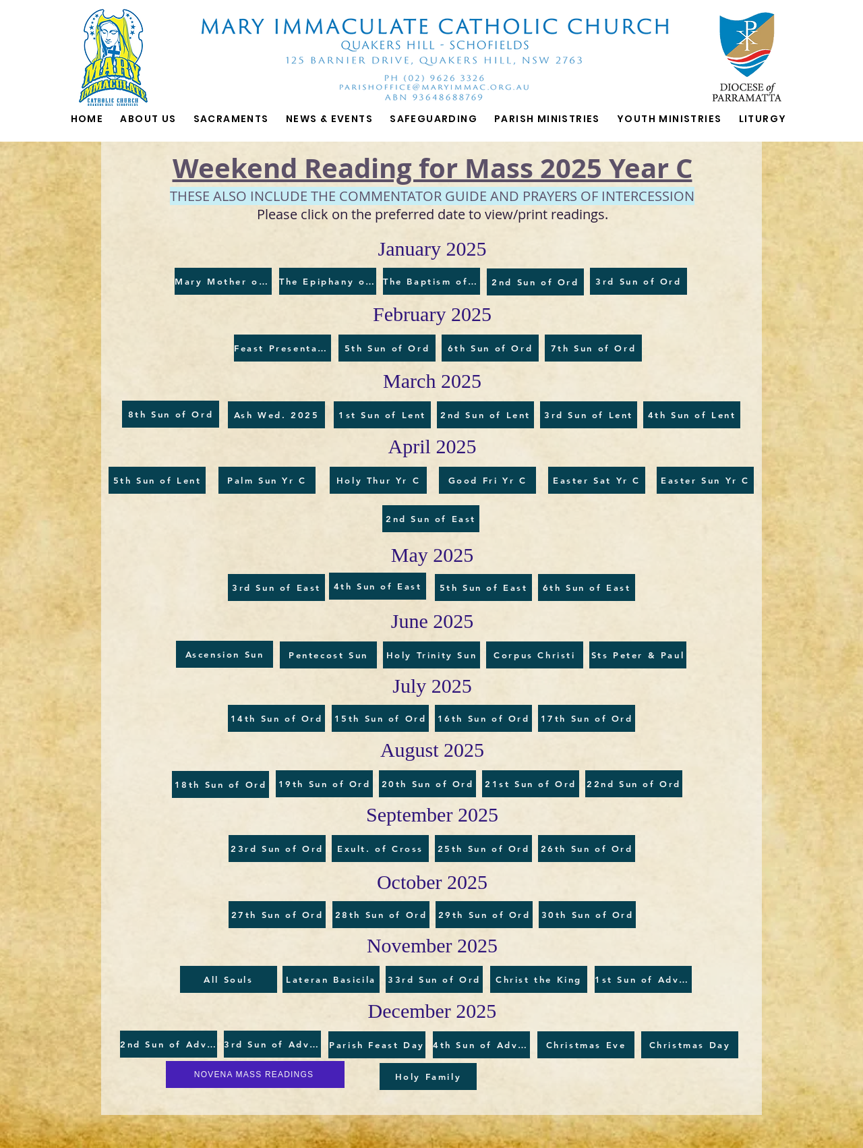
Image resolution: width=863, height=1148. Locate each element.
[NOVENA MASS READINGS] (255, 1074)
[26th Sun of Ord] (586, 848)
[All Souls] (228, 979)
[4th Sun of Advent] (481, 1044)
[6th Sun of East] (586, 587)
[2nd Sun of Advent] (168, 1044)
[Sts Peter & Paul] (637, 654)
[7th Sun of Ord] (593, 348)
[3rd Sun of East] (276, 587)
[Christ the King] (538, 979)
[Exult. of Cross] (380, 848)
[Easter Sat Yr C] (596, 480)
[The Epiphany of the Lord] (327, 281)
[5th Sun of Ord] (387, 348)
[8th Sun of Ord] (170, 414)
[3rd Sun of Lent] (588, 414)
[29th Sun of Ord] (484, 914)
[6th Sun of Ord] (490, 348)
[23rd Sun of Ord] (277, 848)
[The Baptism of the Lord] (431, 281)
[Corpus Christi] (534, 654)
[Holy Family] (428, 1076)
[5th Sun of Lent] (157, 480)
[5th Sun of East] (483, 587)
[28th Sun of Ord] (380, 914)
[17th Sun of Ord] (586, 718)
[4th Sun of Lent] (691, 414)
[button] (231, 119)
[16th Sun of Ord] (483, 718)
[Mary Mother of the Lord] (223, 281)
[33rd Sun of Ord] (434, 979)
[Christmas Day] (689, 1044)
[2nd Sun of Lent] (485, 414)
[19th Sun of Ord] (324, 783)
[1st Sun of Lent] (382, 414)
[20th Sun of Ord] (427, 783)
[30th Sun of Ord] (587, 914)
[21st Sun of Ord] (530, 783)
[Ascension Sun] (224, 654)
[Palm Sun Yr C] (267, 480)
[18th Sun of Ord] (220, 784)
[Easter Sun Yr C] (705, 480)
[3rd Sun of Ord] (638, 281)
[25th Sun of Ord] (483, 848)
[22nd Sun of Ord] (633, 783)
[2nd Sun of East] (430, 518)
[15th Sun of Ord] (380, 718)
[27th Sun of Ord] (277, 914)
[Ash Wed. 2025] (276, 414)
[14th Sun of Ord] (276, 718)
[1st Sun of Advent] (643, 979)
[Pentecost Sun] (328, 654)
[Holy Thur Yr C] (378, 480)
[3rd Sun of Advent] (272, 1044)
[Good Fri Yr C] (487, 480)
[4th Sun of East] (377, 586)
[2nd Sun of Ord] (535, 281)
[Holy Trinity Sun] (431, 654)
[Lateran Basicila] (331, 979)
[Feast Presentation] (282, 348)
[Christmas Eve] (585, 1044)
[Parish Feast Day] (376, 1044)
